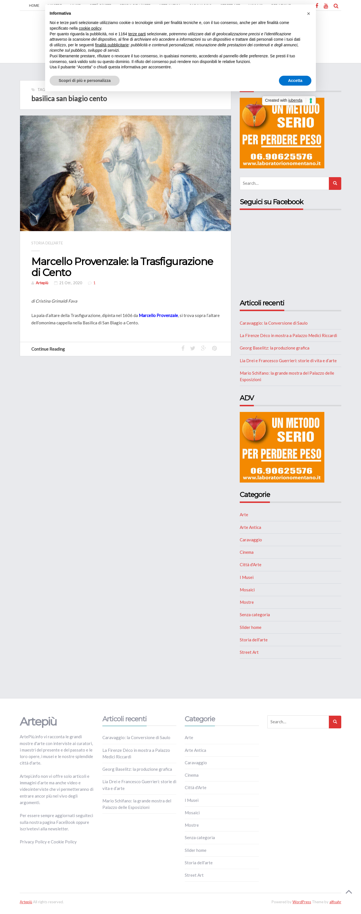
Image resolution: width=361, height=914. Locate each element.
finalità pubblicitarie (112, 45)
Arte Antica (250, 527)
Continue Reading (50, 348)
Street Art (249, 652)
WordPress (301, 902)
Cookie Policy (64, 841)
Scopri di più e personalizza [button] (85, 80)
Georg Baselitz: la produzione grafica (274, 347)
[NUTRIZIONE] (282, 132)
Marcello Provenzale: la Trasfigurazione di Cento (122, 267)
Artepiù (42, 283)
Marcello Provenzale (158, 315)
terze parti (137, 34)
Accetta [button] (295, 80)
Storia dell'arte (47, 243)
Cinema (247, 552)
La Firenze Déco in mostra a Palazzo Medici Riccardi (288, 335)
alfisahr (335, 902)
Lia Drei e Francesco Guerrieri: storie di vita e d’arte (288, 360)
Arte (244, 514)
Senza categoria (255, 614)
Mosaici (247, 589)
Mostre (247, 602)
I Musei (247, 577)
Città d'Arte (250, 564)
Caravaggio (251, 539)
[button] (308, 13)
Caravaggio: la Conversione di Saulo (274, 322)
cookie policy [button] (90, 28)
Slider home (250, 627)
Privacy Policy (33, 841)
